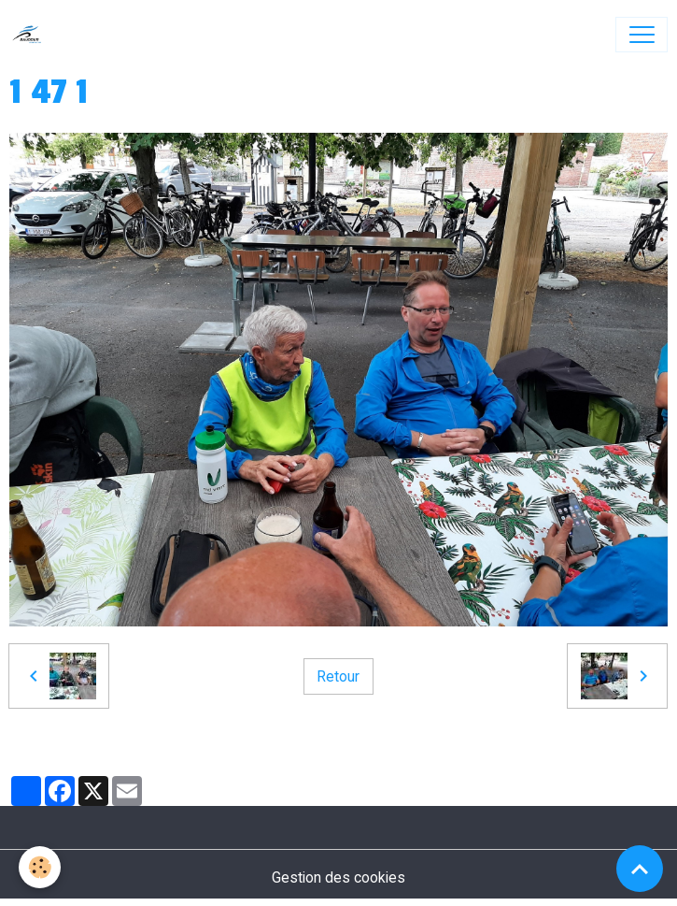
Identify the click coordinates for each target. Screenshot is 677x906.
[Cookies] (40, 867)
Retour (338, 676)
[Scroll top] (639, 868)
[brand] (31, 34)
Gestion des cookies (338, 877)
